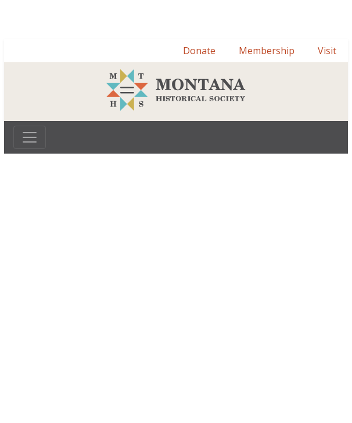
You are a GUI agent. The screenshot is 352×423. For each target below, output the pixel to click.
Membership (266, 50)
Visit (327, 50)
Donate (199, 50)
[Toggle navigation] (29, 137)
